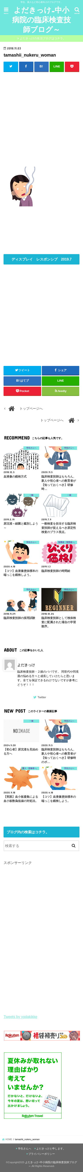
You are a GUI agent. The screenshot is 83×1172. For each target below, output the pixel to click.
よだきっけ (26, 665)
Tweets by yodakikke (20, 1017)
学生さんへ (24, 1148)
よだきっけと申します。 (51, 1148)
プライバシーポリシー (41, 1154)
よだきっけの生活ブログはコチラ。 (43, 38)
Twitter (41, 697)
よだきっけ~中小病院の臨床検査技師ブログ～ (41, 20)
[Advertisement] (41, 118)
